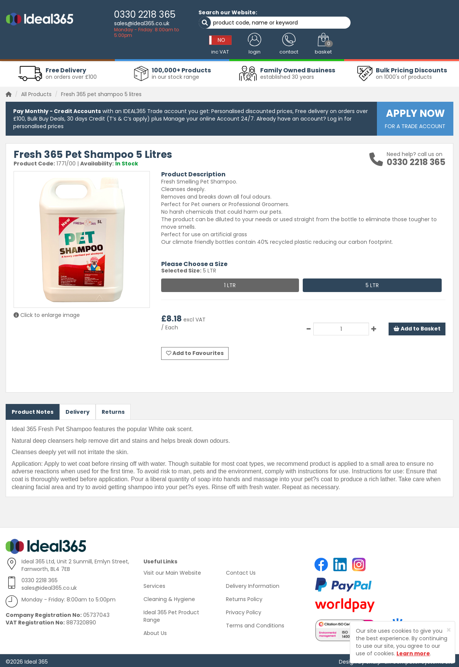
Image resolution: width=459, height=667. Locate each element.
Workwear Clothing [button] (33, 47)
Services (154, 583)
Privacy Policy (243, 610)
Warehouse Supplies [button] (424, 47)
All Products (36, 92)
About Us (155, 631)
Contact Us (241, 570)
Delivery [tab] (78, 409)
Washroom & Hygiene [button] (150, 47)
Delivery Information (252, 583)
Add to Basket (417, 327)
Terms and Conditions (255, 623)
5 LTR (372, 283)
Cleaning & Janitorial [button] (89, 47)
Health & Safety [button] (326, 47)
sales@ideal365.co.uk (123, 23)
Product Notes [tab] (32, 409)
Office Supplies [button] (373, 47)
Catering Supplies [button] (277, 47)
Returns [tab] (113, 409)
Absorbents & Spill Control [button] (216, 47)
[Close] (448, 630)
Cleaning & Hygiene (169, 597)
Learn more (413, 653)
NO (342, 16)
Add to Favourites (195, 351)
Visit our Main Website (172, 570)
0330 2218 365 (126, 14)
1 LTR (230, 283)
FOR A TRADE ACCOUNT (415, 116)
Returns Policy (244, 597)
